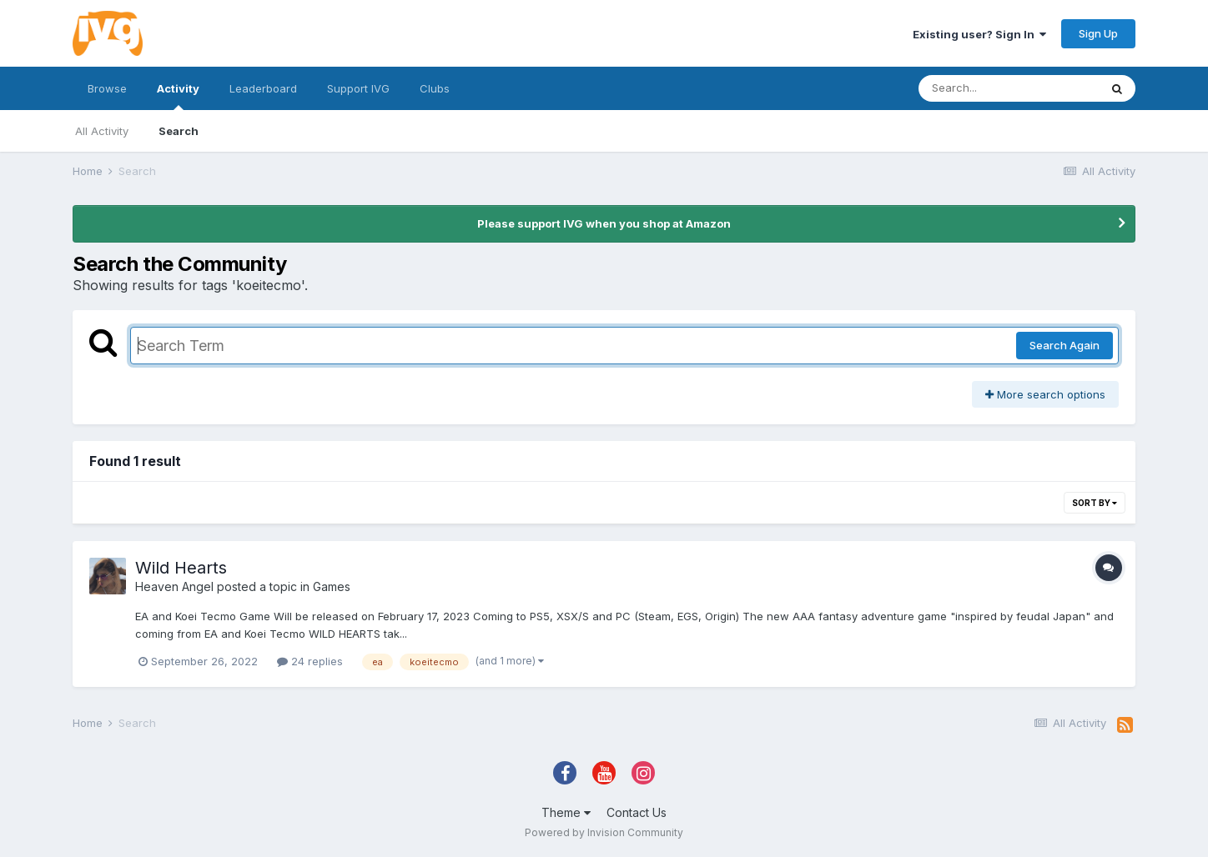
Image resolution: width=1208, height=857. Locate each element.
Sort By (1094, 503)
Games (331, 586)
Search (179, 131)
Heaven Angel (174, 586)
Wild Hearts (181, 568)
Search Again (1064, 345)
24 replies (310, 661)
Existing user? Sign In (979, 34)
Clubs (435, 88)
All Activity (101, 131)
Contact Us (637, 812)
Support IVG (358, 88)
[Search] (1009, 88)
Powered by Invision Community (604, 832)
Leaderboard (263, 88)
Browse (107, 88)
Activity (178, 96)
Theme (566, 812)
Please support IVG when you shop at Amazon (604, 223)
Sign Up (1098, 33)
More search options (1045, 394)
